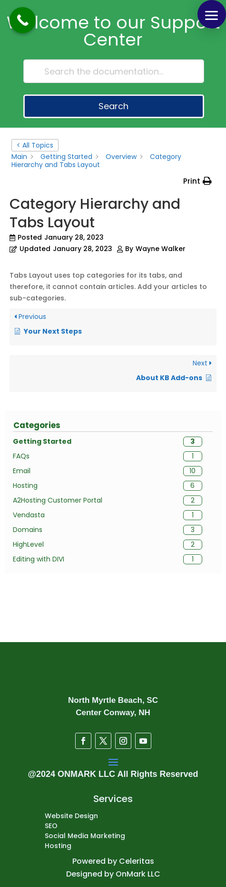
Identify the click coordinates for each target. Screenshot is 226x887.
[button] (211, 14)
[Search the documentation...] (113, 71)
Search (113, 106)
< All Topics (35, 145)
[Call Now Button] (23, 20)
